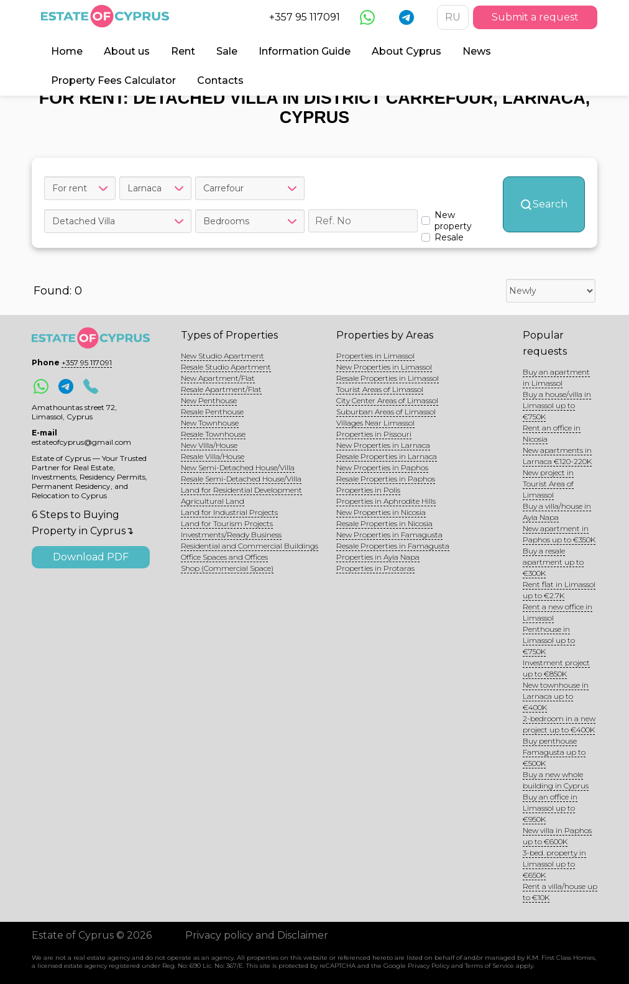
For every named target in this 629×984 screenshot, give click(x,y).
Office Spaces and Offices (224, 557)
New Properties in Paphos (382, 467)
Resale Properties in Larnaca (386, 456)
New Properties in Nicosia (381, 512)
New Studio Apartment (222, 355)
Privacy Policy (428, 966)
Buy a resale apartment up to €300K (553, 562)
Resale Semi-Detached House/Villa (241, 478)
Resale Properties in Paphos (385, 478)
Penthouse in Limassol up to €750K (549, 640)
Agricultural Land (212, 501)
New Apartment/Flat (218, 378)
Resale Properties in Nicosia (384, 523)
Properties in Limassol (375, 355)
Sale (226, 51)
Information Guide (305, 51)
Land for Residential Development (241, 489)
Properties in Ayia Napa (378, 557)
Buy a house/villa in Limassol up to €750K (557, 405)
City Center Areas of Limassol (387, 400)
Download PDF (91, 557)
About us (127, 51)
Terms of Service (489, 966)
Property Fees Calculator (113, 80)
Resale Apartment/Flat (221, 389)
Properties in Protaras (375, 568)
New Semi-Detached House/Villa (238, 467)
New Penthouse (209, 400)
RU (453, 17)
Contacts (220, 80)
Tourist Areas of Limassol (379, 389)
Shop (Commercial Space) (227, 568)
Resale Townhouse (213, 434)
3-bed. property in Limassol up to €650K (554, 864)
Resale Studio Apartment (226, 366)
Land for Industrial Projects (229, 512)
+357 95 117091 (304, 17)
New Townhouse (210, 422)
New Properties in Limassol (384, 366)
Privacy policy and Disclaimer (256, 935)
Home (67, 51)
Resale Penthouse (212, 411)
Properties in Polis (368, 489)
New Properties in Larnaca (383, 445)
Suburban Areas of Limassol (386, 411)
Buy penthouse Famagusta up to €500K (554, 752)
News (476, 51)
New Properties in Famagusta (389, 534)
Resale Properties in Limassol (387, 378)
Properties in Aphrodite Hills (386, 501)
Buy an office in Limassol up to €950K (550, 808)
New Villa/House (209, 445)
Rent (183, 51)
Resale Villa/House (212, 456)
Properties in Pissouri (373, 434)
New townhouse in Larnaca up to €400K (556, 696)
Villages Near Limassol (375, 422)
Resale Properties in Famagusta (392, 545)
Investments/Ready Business (231, 534)
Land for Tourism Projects (227, 523)
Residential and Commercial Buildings (249, 545)
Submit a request (535, 17)
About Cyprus (406, 51)
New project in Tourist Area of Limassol (548, 483)
